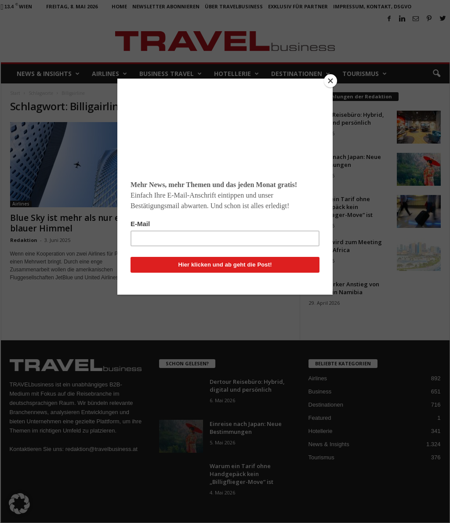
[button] (19, 503)
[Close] (330, 80)
